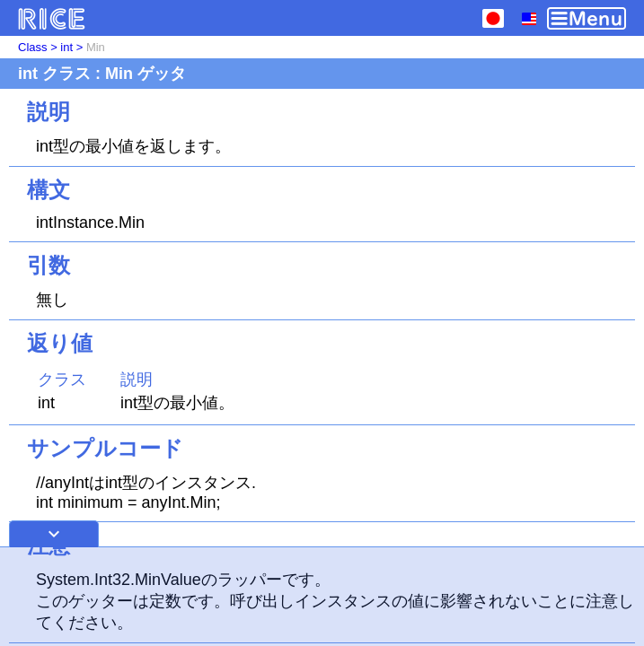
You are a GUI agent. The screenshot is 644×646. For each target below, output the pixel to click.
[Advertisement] (322, 597)
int (66, 47)
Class (33, 47)
